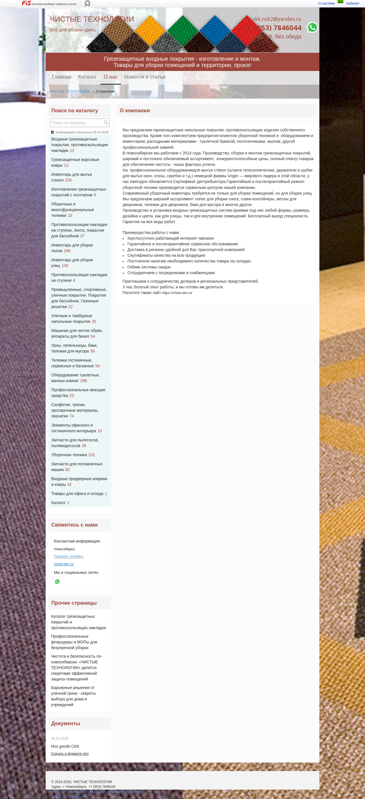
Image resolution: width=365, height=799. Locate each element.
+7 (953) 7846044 (273, 27)
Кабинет (352, 3)
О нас (110, 77)
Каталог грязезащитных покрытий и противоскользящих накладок (78, 622)
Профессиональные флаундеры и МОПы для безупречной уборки (74, 642)
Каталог (87, 77)
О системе (326, 3)
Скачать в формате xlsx (70, 754)
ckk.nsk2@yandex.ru (276, 18)
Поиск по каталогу (74, 110)
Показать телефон (68, 557)
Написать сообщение (68, 796)
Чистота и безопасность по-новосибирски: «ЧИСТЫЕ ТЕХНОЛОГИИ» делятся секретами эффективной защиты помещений (76, 667)
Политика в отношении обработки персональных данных (96, 792)
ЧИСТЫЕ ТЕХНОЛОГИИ (69, 91)
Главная (62, 77)
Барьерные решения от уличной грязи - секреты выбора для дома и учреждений (73, 696)
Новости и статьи (144, 77)
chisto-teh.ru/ (64, 564)
